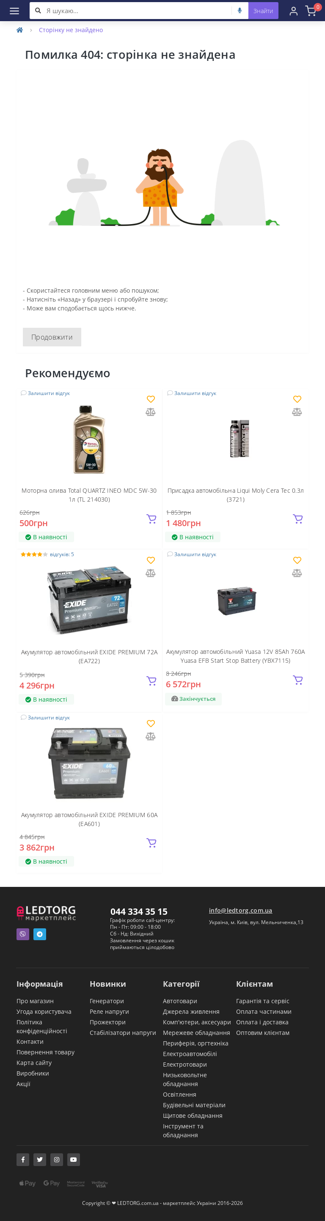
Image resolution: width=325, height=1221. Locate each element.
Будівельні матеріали (194, 1105)
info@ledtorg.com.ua (241, 910)
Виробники (33, 1073)
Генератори (107, 1001)
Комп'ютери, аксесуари (197, 1022)
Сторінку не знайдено (71, 30)
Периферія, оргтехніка (196, 1043)
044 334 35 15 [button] (139, 911)
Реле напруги (109, 1011)
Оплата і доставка (262, 1022)
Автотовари (180, 1001)
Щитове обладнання (193, 1115)
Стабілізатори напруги (123, 1033)
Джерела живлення (191, 1011)
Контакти (30, 1041)
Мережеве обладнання (196, 1033)
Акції (23, 1084)
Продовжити (52, 337)
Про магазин (35, 1001)
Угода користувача (44, 1011)
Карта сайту (34, 1063)
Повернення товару (45, 1052)
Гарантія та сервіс (262, 1001)
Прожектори (108, 1022)
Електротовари (185, 1064)
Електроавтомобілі (190, 1054)
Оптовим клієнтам (262, 1033)
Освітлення (179, 1094)
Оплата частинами (264, 1011)
